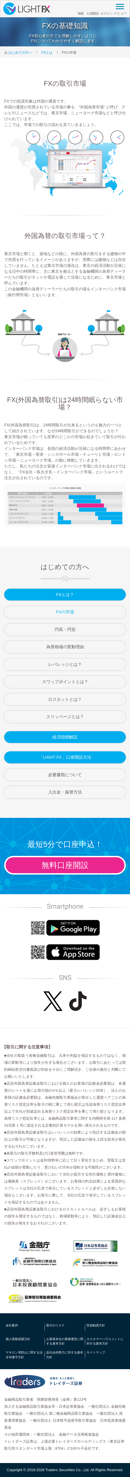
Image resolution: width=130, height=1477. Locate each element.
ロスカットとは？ (65, 699)
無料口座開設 (65, 865)
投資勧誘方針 (96, 1325)
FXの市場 (65, 611)
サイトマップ (96, 1352)
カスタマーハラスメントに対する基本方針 (105, 1341)
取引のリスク (55, 1325)
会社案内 (12, 1325)
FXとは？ (65, 594)
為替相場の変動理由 (65, 646)
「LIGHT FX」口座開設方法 (65, 757)
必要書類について (65, 774)
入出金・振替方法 (65, 792)
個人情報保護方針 (18, 1339)
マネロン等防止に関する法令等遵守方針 (24, 1355)
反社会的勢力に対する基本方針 (64, 1355)
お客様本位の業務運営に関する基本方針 (64, 1341)
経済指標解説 (65, 737)
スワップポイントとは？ (65, 681)
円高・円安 (65, 629)
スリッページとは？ (65, 716)
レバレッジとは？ (65, 664)
